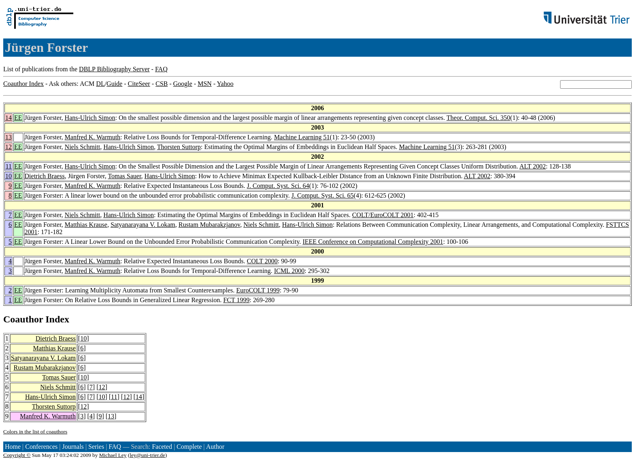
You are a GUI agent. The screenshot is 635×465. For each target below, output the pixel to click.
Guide (114, 83)
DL (100, 83)
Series (96, 446)
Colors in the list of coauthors (35, 432)
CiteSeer (139, 83)
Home (13, 446)
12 (8, 146)
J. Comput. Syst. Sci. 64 (278, 185)
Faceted (162, 446)
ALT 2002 (532, 166)
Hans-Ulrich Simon (90, 117)
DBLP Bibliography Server (114, 69)
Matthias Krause (86, 224)
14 (8, 117)
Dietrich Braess (45, 176)
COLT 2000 (262, 261)
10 (8, 176)
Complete (189, 446)
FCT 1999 (236, 299)
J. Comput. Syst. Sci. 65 (323, 195)
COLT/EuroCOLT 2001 (382, 214)
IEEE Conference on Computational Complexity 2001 (373, 241)
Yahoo (225, 83)
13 (8, 137)
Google (182, 83)
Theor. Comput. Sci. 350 (478, 117)
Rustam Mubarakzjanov (209, 224)
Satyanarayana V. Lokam (143, 224)
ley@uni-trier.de (147, 455)
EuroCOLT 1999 (257, 290)
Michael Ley (113, 455)
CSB (162, 83)
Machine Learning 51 (302, 137)
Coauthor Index (23, 83)
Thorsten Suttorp (179, 146)
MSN (205, 83)
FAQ (161, 69)
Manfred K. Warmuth (93, 137)
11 (9, 166)
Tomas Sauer (124, 176)
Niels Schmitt (82, 146)
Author (215, 446)
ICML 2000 (289, 270)
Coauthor (23, 319)
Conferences (41, 446)
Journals (72, 446)
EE (18, 117)
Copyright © (17, 455)
